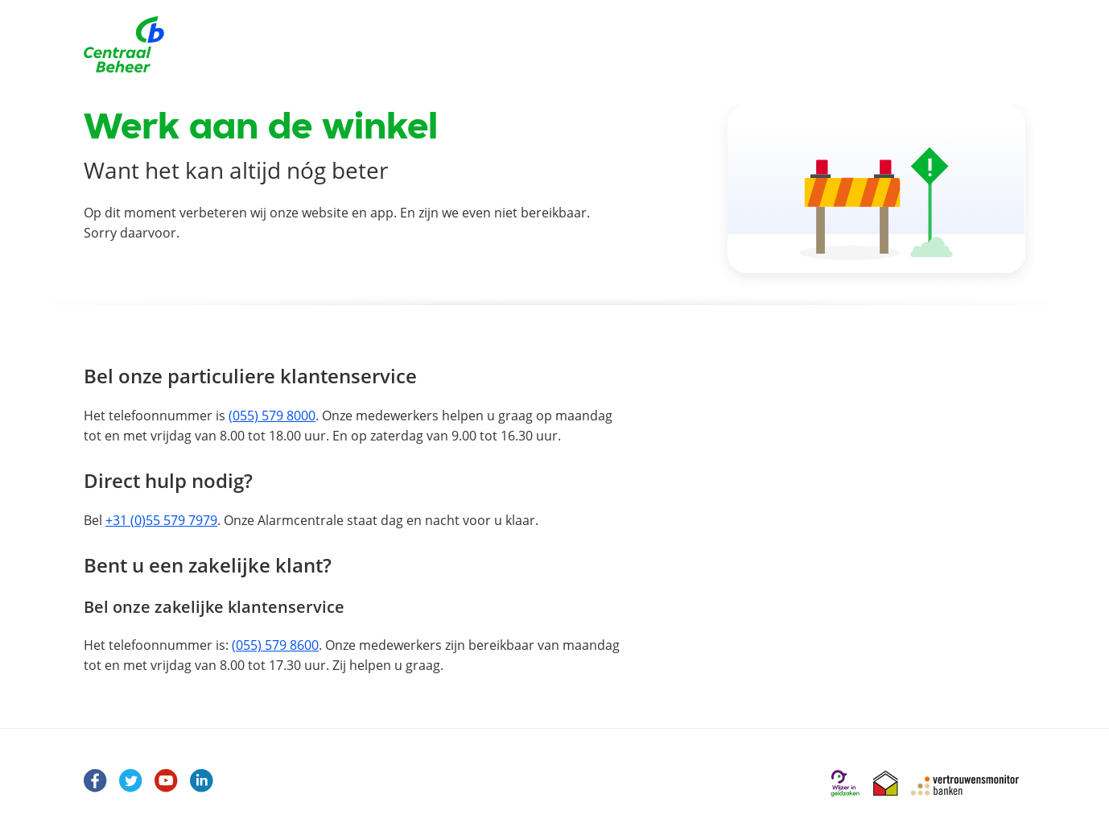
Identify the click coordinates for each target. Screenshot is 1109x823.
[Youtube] (167, 784)
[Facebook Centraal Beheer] (96, 784)
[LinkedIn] (202, 784)
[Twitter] (131, 784)
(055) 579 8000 (272, 415)
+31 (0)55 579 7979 (161, 520)
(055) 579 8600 (275, 645)
